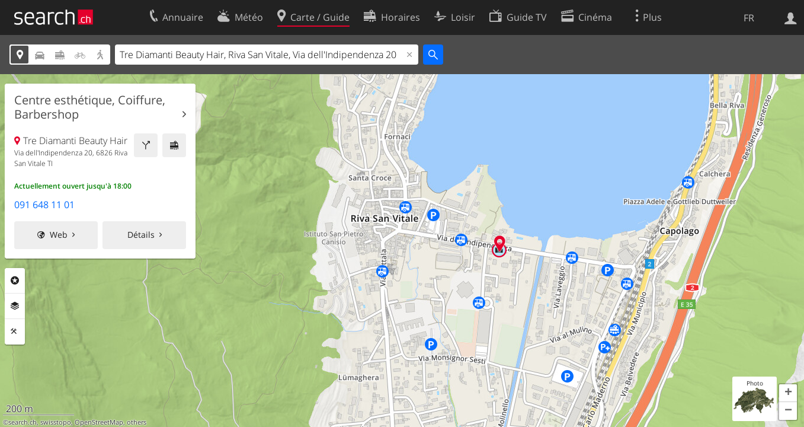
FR (749, 17)
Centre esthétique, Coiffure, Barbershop (89, 107)
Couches (15, 306)
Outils (15, 331)
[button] (788, 393)
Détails (141, 234)
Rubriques (15, 280)
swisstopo (55, 422)
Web (59, 234)
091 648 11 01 (44, 204)
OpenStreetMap (99, 422)
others (136, 422)
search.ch (22, 422)
